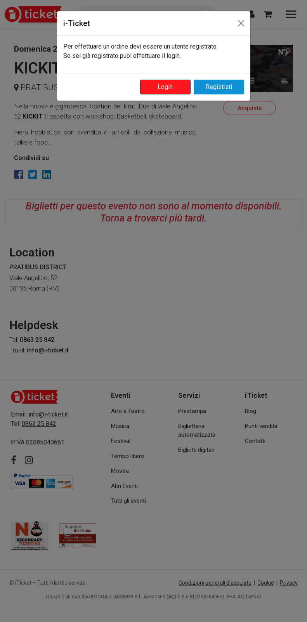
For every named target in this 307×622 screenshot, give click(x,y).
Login (165, 87)
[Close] (241, 23)
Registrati (219, 87)
